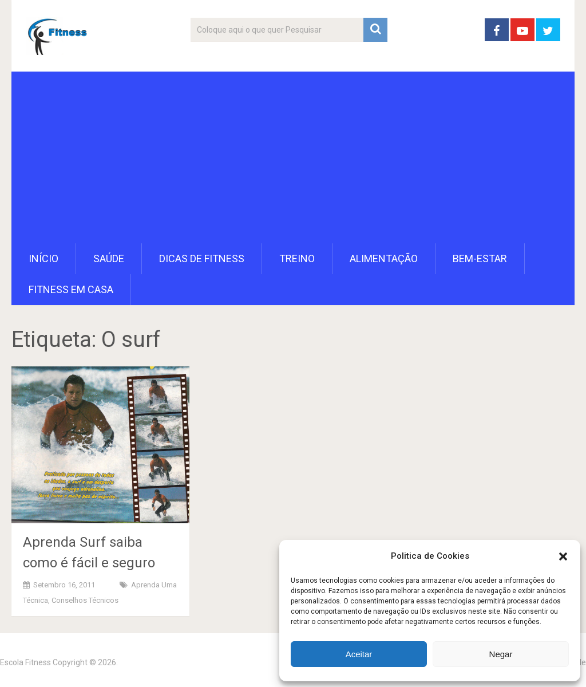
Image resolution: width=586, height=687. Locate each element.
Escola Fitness (25, 662)
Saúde (108, 258)
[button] (563, 556)
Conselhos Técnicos (85, 600)
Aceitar (359, 654)
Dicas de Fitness (201, 258)
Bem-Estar (480, 258)
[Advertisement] (293, 157)
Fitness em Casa (71, 289)
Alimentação (384, 258)
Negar (501, 654)
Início (43, 258)
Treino (297, 258)
